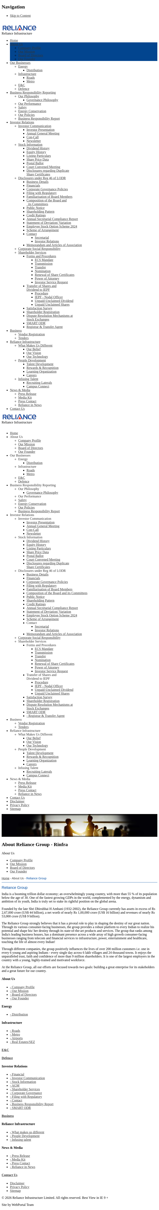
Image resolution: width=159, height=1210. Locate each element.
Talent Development (39, 364)
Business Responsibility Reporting (33, 92)
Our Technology (37, 356)
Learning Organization (41, 371)
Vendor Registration (31, 334)
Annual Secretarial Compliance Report (52, 219)
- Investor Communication (27, 1078)
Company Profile (29, 48)
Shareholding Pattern (40, 211)
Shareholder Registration (43, 312)
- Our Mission (19, 991)
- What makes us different (27, 1132)
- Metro (15, 1034)
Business (16, 330)
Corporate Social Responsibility (39, 248)
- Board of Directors (23, 994)
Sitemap (15, 1190)
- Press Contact (20, 1163)
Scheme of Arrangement (42, 230)
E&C (21, 85)
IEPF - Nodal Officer (49, 297)
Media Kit (25, 397)
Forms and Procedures (41, 256)
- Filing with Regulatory (26, 1096)
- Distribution (19, 1014)
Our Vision (33, 353)
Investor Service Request (51, 282)
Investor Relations (22, 122)
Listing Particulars (38, 155)
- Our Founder (19, 998)
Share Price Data (37, 159)
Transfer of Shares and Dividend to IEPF (41, 287)
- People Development (25, 1136)
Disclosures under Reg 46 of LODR (42, 178)
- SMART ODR (20, 1108)
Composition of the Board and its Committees (46, 202)
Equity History (36, 152)
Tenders (23, 338)
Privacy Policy (19, 1187)
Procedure (41, 293)
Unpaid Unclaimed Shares (52, 304)
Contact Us (17, 408)
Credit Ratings (36, 215)
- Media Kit (17, 1159)
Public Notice (35, 208)
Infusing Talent (28, 379)
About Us (16, 44)
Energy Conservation (32, 111)
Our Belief (33, 349)
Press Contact (27, 401)
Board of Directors (30, 55)
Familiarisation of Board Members (49, 196)
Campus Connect (37, 386)
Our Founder (26, 59)
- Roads (15, 1030)
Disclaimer (17, 1183)
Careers (31, 375)
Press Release (27, 394)
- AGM (14, 1085)
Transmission (44, 263)
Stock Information (30, 144)
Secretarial (42, 237)
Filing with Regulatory (41, 193)
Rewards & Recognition (42, 368)
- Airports (16, 1038)
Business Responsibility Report (39, 118)
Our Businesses (20, 62)
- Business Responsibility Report (31, 1104)
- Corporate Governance (26, 1093)
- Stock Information (23, 1082)
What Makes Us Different (35, 345)
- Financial (17, 1074)
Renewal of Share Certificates (54, 275)
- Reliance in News (22, 1167)
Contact (31, 234)
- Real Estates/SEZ (22, 1042)
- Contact (16, 1100)
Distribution (34, 70)
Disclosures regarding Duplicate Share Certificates (47, 172)
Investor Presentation (40, 129)
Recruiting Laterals (39, 382)
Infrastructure (27, 74)
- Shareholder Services (25, 1089)
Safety (22, 107)
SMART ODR (36, 323)
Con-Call (32, 137)
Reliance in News (30, 405)
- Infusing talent (20, 1139)
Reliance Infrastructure (25, 341)
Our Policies (26, 115)
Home (14, 40)
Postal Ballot (34, 163)
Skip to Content (20, 15)
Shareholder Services (32, 252)
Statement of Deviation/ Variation (48, 222)
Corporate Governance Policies (47, 189)
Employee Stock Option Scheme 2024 (51, 226)
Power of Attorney (47, 278)
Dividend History (38, 148)
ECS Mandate (44, 260)
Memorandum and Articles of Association (54, 245)
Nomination (43, 271)
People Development (32, 360)
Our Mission (26, 51)
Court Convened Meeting (43, 167)
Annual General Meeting (42, 133)
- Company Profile (22, 987)
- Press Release (20, 1156)
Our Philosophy (28, 96)
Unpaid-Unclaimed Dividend (54, 301)
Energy (23, 66)
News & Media (20, 390)
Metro (30, 81)
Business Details (37, 182)
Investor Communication (34, 126)
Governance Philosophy (42, 100)
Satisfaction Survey (39, 308)
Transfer (40, 267)
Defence (23, 89)
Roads (30, 77)
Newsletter (33, 141)
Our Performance (29, 103)
